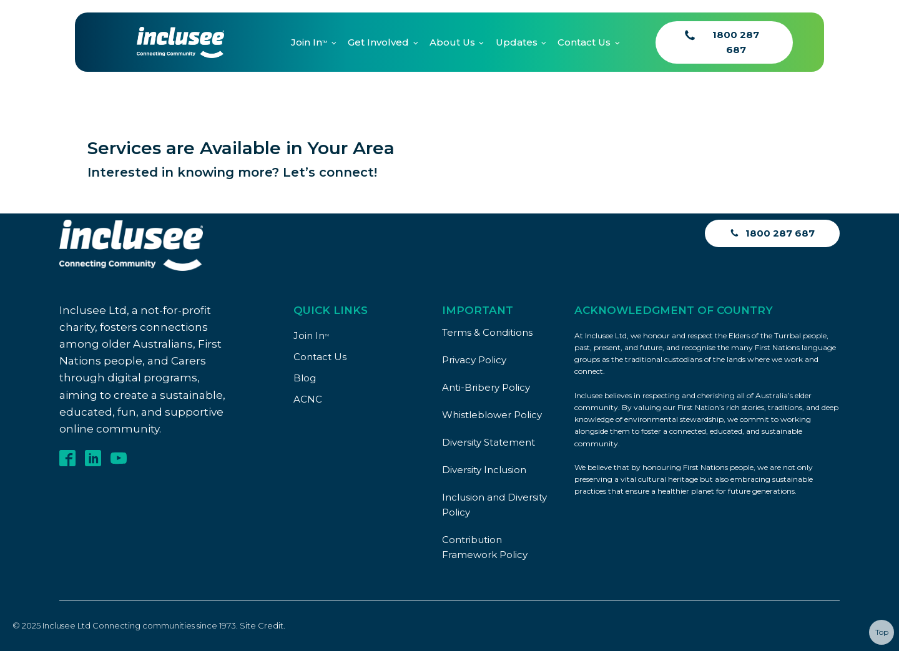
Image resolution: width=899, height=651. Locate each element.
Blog (304, 378)
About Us (452, 42)
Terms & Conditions (487, 332)
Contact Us (584, 42)
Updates (517, 42)
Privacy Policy (474, 360)
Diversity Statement (488, 442)
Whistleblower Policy (492, 415)
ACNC (307, 399)
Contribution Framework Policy (485, 547)
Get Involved (378, 42)
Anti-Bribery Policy (486, 387)
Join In (309, 42)
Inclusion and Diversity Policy (494, 504)
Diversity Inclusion (484, 470)
